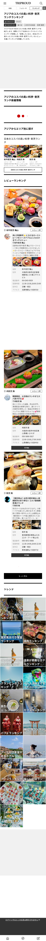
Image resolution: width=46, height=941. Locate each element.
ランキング (36, 8)
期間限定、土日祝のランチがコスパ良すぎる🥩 (27, 399)
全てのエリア (9, 21)
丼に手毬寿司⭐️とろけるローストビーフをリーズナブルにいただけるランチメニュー (27, 239)
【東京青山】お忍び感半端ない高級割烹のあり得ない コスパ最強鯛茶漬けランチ (27, 502)
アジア (18, 21)
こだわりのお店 (30, 25)
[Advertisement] (23, 65)
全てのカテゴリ (10, 25)
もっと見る (23, 576)
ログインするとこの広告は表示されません (23, 920)
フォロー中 (23, 8)
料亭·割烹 (40, 25)
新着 (10, 8)
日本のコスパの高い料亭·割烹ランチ (23, 170)
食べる (20, 25)
